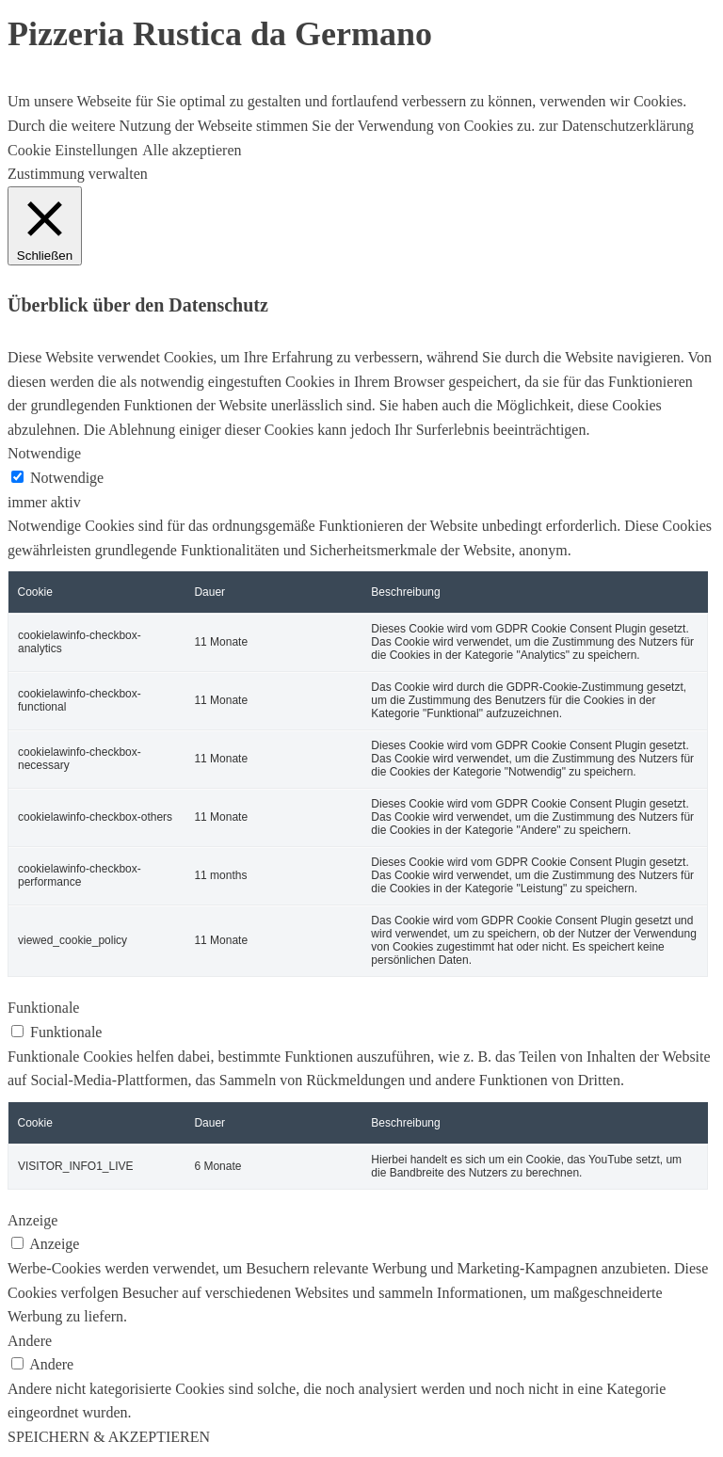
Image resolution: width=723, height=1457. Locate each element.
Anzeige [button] (32, 1220)
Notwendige (67, 478)
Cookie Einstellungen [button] (72, 150)
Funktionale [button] (43, 1008)
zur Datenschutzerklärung (614, 126)
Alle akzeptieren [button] (191, 150)
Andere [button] (30, 1341)
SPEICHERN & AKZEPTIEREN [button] (109, 1437)
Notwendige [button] (44, 453)
